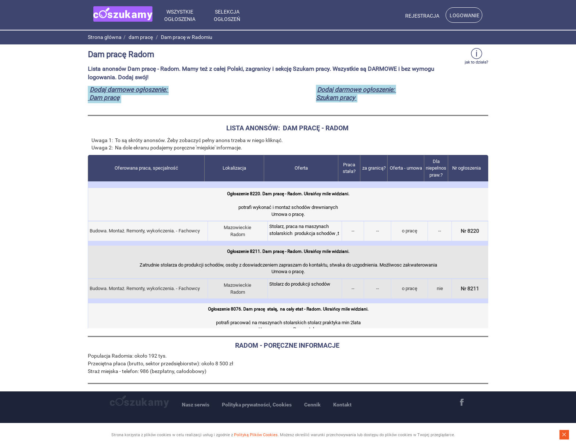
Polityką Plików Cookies (256, 435)
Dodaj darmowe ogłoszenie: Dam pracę (128, 93)
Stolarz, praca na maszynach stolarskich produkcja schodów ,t (304, 230)
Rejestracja (422, 16)
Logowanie (464, 15)
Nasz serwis (195, 405)
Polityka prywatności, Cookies (257, 405)
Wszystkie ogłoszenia (179, 15)
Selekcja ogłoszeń (227, 15)
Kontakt (342, 405)
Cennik (312, 405)
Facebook (462, 402)
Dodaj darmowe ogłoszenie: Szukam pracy (356, 93)
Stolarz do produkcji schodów (304, 287)
